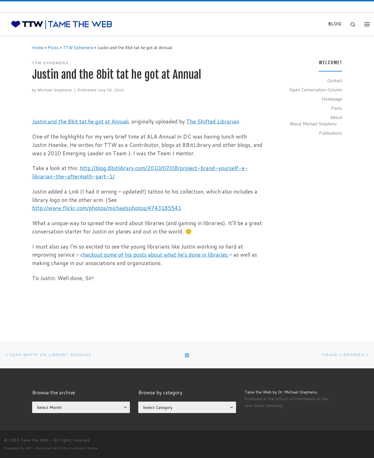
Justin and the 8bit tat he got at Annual (80, 121)
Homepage (332, 99)
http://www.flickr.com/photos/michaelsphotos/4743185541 (106, 208)
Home (38, 47)
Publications (330, 133)
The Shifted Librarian (212, 121)
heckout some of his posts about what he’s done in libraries (156, 254)
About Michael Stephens (313, 124)
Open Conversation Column (315, 90)
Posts (53, 47)
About (336, 117)
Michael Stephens (55, 90)
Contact (334, 80)
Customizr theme (83, 448)
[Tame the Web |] (61, 24)
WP (29, 448)
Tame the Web (34, 440)
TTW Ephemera (78, 47)
